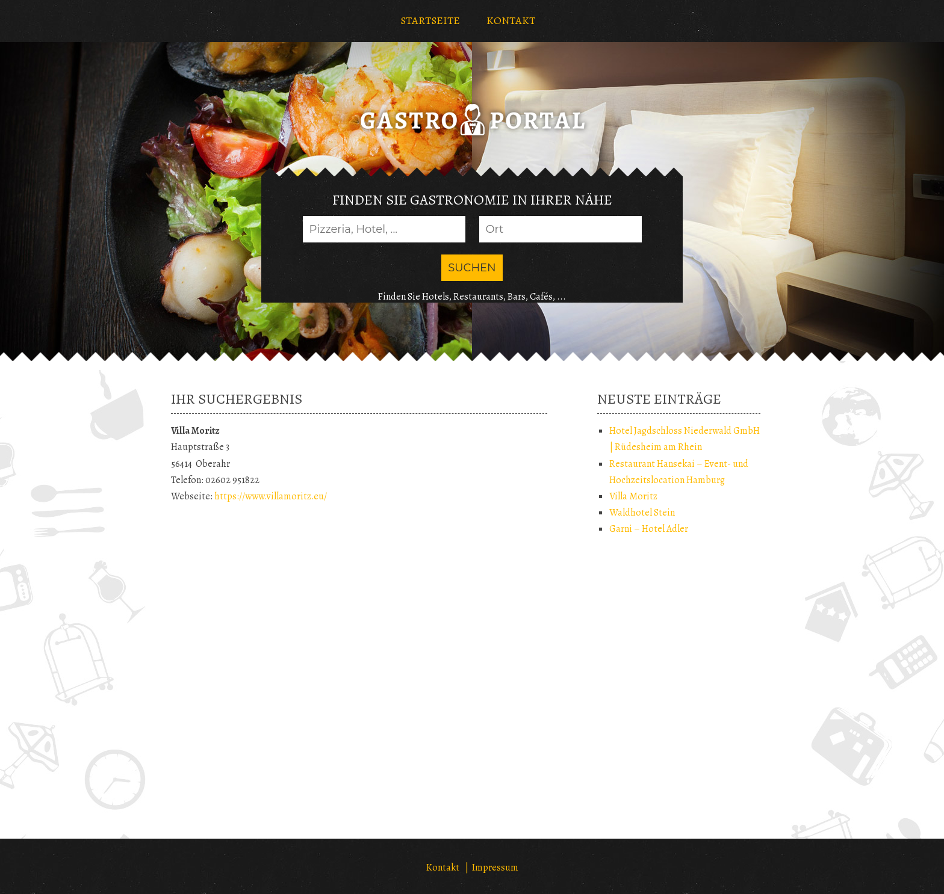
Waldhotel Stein (642, 512)
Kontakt (442, 867)
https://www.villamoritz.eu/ (270, 496)
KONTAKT (510, 20)
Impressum (495, 867)
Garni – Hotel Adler (648, 528)
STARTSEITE (430, 20)
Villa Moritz (633, 496)
